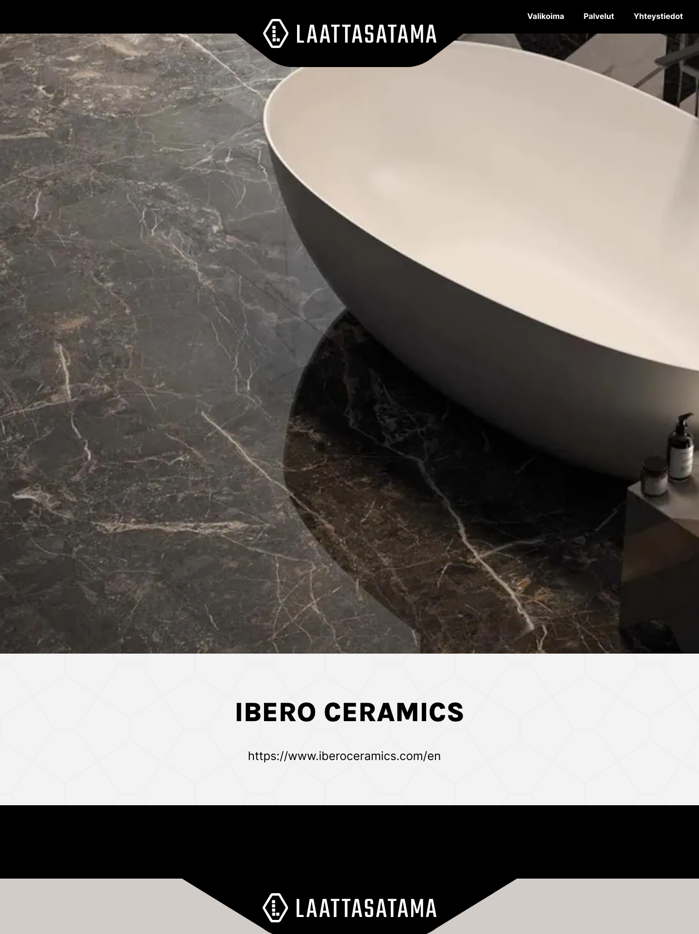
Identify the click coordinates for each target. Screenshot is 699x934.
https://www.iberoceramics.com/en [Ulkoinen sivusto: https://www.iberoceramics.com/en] (344, 756)
